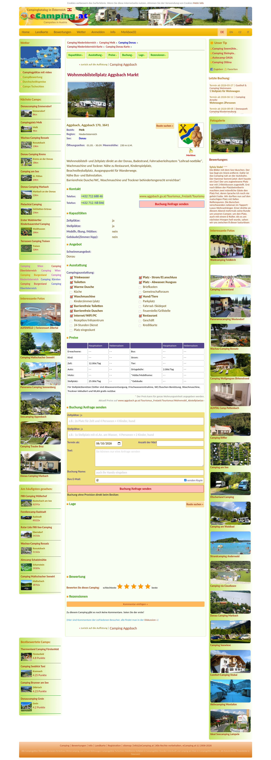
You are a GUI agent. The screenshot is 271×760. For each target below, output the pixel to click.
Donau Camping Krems (33, 154)
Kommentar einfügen (135, 604)
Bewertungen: (218, 160)
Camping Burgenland (34, 275)
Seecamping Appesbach (33, 416)
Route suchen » (164, 126)
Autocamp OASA (222, 57)
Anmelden (98, 32)
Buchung (127, 55)
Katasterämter (230, 751)
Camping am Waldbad (222, 526)
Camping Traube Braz (32, 446)
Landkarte (41, 32)
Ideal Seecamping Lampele (225, 734)
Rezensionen (157, 55)
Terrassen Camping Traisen (35, 241)
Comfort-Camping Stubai (223, 674)
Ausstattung (94, 55)
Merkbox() (128, 32)
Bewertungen (62, 32)
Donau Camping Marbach (35, 186)
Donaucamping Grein (32, 698)
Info (112, 32)
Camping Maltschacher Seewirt (38, 357)
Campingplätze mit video (37, 72)
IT (248, 32)
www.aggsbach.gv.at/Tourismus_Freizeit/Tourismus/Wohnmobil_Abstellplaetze (191, 196)
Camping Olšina (222, 62)
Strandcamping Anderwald (225, 556)
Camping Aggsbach (123, 64)
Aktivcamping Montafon (223, 704)
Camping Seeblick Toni (33, 666)
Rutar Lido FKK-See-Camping (36, 527)
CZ (239, 32)
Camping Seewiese (220, 645)
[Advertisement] (40, 616)
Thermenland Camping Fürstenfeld (40, 649)
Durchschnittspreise (34, 81)
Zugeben (218, 69)
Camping (64, 745)
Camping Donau (127, 42)
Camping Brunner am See (35, 682)
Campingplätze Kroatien (209, 751)
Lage (141, 55)
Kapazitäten (75, 55)
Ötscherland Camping (222, 497)
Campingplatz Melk (31, 122)
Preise (112, 55)
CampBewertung (32, 77)
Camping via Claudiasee (223, 585)
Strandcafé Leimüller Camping (228, 105)
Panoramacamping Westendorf (227, 319)
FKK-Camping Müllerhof (34, 496)
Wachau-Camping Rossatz (35, 137)
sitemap (127, 745)
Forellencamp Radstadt (33, 512)
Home (26, 32)
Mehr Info (198, 3)
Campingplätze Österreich (36, 751)
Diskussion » (151, 620)
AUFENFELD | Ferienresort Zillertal (39, 327)
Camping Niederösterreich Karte (85, 46)
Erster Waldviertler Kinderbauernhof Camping (35, 222)
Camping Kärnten (50, 279)
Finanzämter (242, 751)
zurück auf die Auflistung (94, 64)
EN (231, 32)
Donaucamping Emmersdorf (36, 106)
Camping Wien (32, 266)
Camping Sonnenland (222, 289)
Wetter (81, 32)
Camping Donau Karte (118, 46)
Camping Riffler (218, 437)
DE (222, 32)
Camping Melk (107, 42)
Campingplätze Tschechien (113, 751)
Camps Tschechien (33, 86)
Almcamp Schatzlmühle (33, 559)
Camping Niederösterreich (81, 42)
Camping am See (30, 171)
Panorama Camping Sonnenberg (38, 387)
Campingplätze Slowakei (156, 751)
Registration (114, 745)
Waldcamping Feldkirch (223, 260)
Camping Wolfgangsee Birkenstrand (229, 378)
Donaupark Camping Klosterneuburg (229, 91)
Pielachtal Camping (31, 204)
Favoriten (233, 69)
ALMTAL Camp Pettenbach (224, 408)
